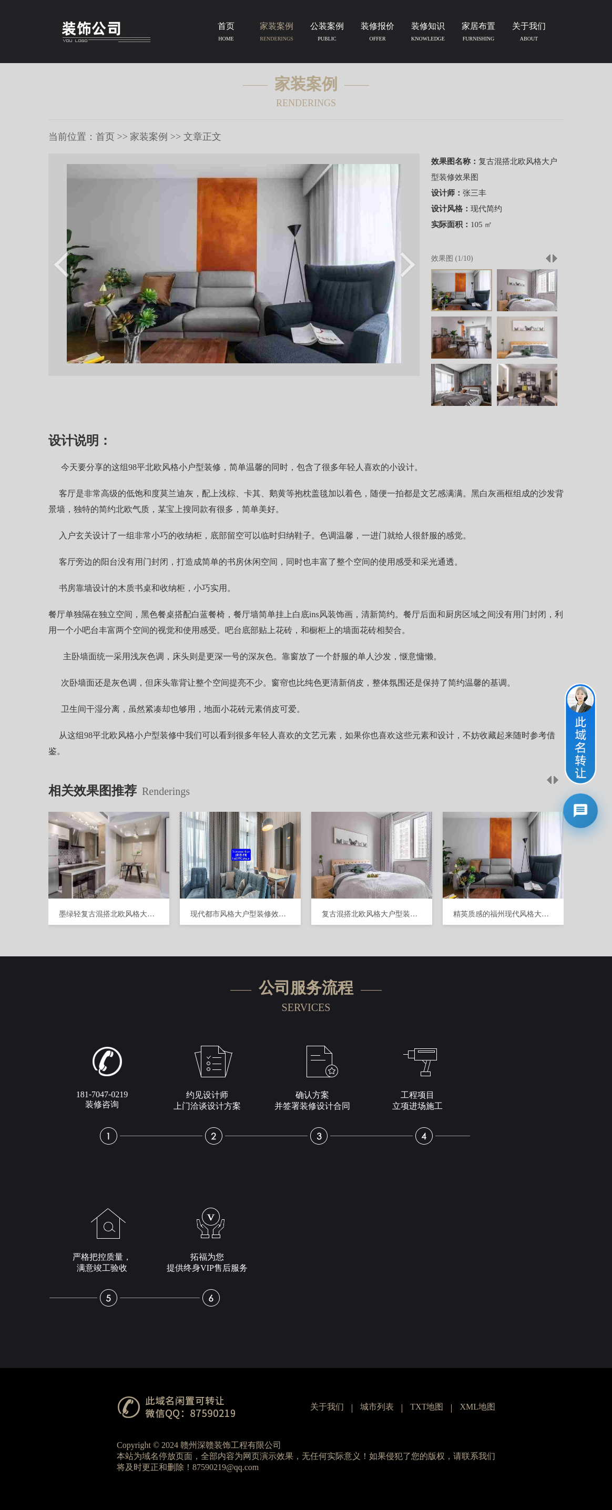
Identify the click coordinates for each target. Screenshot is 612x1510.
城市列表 (377, 1406)
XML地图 (477, 1406)
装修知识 (428, 34)
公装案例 (327, 34)
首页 (226, 34)
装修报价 (377, 34)
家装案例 (276, 34)
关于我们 (529, 34)
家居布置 (478, 34)
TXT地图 (426, 1406)
